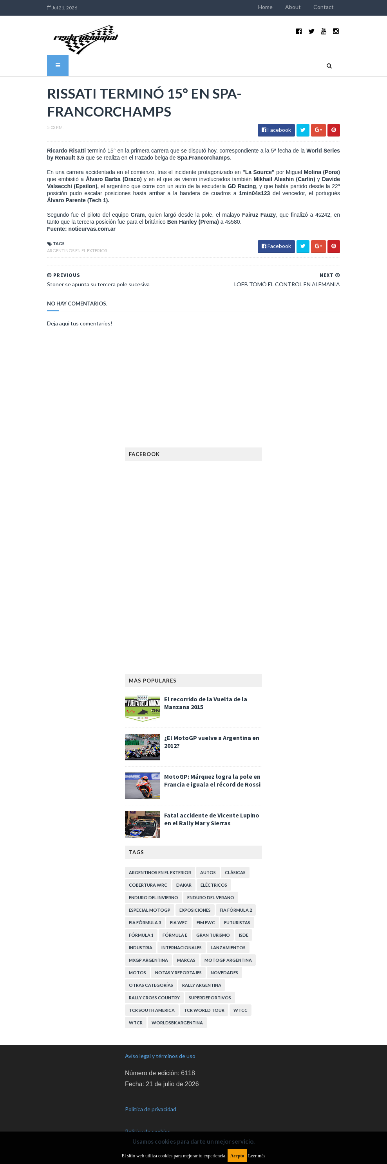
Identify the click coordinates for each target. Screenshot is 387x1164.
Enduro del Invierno (153, 897)
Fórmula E (175, 935)
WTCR (136, 1022)
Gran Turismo (213, 935)
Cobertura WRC (148, 884)
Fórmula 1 (141, 935)
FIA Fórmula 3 (145, 922)
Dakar (184, 884)
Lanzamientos (228, 947)
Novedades (224, 972)
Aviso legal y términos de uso (160, 1056)
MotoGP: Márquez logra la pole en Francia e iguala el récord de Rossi (212, 780)
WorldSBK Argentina (177, 1022)
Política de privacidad (150, 1109)
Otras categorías (151, 985)
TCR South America (152, 1010)
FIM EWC (206, 922)
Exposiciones (195, 910)
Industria (140, 947)
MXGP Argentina (148, 960)
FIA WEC (179, 922)
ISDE (243, 935)
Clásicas (235, 872)
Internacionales (181, 947)
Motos (137, 972)
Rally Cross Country (154, 997)
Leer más (256, 1156)
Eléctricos (214, 884)
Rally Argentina (201, 985)
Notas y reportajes (178, 972)
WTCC (240, 1010)
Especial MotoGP (149, 910)
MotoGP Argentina (228, 960)
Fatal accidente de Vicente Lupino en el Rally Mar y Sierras (211, 819)
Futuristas (237, 922)
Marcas (186, 960)
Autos (208, 872)
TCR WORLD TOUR (204, 1010)
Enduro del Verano (210, 897)
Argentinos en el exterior (77, 250)
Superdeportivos (210, 997)
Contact (323, 7)
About (293, 7)
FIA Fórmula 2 (236, 910)
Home (265, 7)
